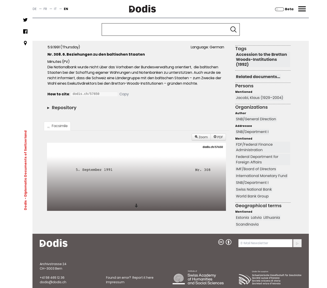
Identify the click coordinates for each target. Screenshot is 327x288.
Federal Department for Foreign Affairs (257, 159)
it (55, 9)
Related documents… (258, 76)
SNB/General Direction (256, 119)
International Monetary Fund (261, 175)
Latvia (256, 217)
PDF (218, 137)
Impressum (115, 282)
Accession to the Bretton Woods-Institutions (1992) (261, 59)
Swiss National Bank (254, 189)
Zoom (201, 137)
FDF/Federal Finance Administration (254, 147)
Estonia (242, 217)
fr (45, 9)
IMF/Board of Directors (256, 169)
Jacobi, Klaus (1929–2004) (259, 97)
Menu (301, 6)
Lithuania (271, 217)
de (35, 9)
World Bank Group (252, 196)
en (66, 9)
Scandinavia (247, 224)
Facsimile (57, 125)
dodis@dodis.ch (53, 282)
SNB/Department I (252, 131)
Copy (124, 94)
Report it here (143, 277)
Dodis (25, 205)
